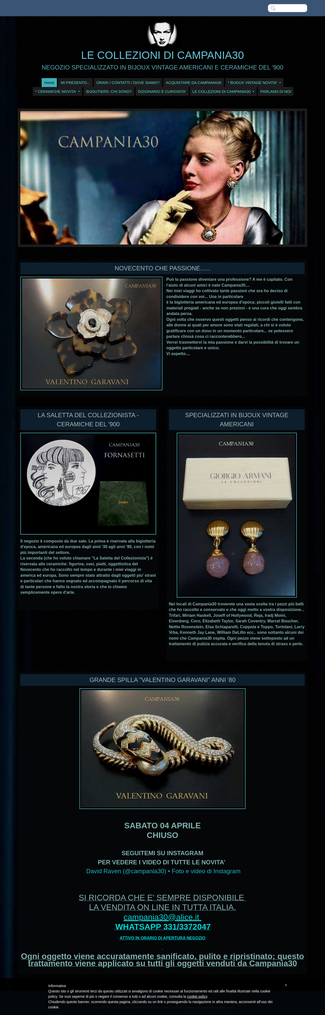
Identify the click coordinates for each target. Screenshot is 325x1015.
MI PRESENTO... (75, 82)
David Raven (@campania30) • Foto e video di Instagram (163, 871)
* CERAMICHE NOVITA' (57, 91)
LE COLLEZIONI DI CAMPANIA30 (162, 55)
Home (49, 82)
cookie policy (197, 996)
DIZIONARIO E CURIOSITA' (162, 91)
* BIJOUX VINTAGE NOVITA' (254, 82)
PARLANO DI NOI (276, 91)
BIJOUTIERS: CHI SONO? (109, 91)
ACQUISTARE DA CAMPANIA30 (193, 82)
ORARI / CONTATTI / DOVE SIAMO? (128, 82)
